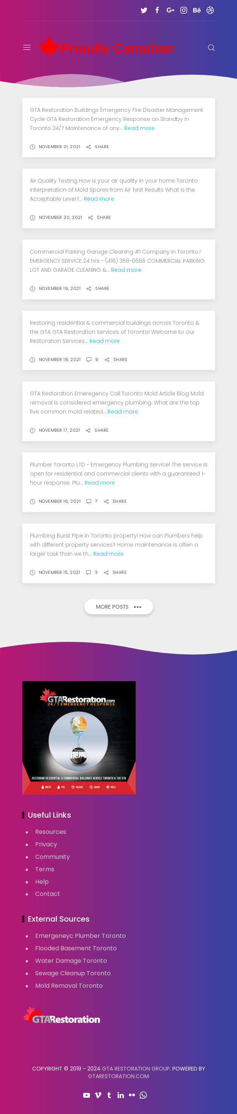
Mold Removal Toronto (69, 985)
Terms (44, 869)
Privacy (46, 844)
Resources (50, 831)
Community (52, 856)
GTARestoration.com (118, 1076)
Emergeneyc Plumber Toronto (80, 935)
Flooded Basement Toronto (76, 948)
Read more (139, 128)
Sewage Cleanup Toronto (73, 973)
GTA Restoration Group (136, 1068)
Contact (47, 893)
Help (42, 881)
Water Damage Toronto (71, 960)
